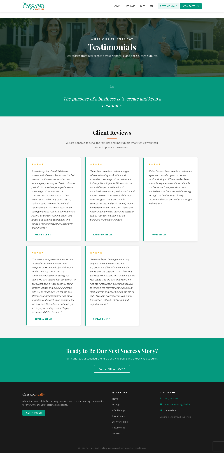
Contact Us (190, 6)
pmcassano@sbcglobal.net (177, 404)
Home (116, 6)
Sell (152, 6)
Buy (142, 6)
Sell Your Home (120, 421)
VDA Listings (118, 410)
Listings (130, 6)
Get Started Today (112, 368)
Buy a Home (118, 415)
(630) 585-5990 (171, 398)
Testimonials (168, 6)
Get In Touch (34, 412)
